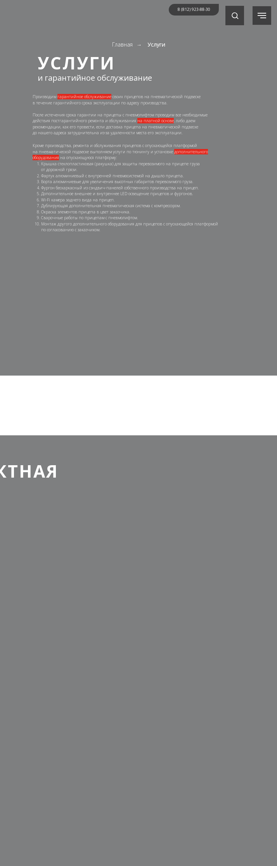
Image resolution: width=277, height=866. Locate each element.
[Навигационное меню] (262, 15)
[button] (235, 15)
